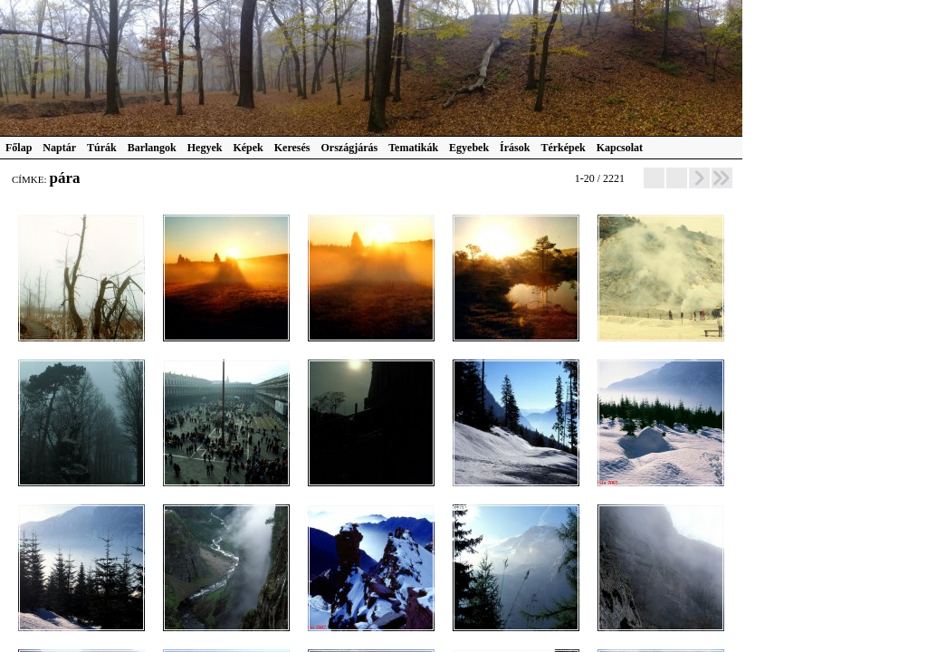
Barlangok (152, 147)
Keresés (292, 147)
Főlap (18, 147)
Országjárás (349, 147)
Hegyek (205, 147)
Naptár (59, 147)
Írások (515, 147)
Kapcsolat (620, 147)
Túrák (102, 147)
